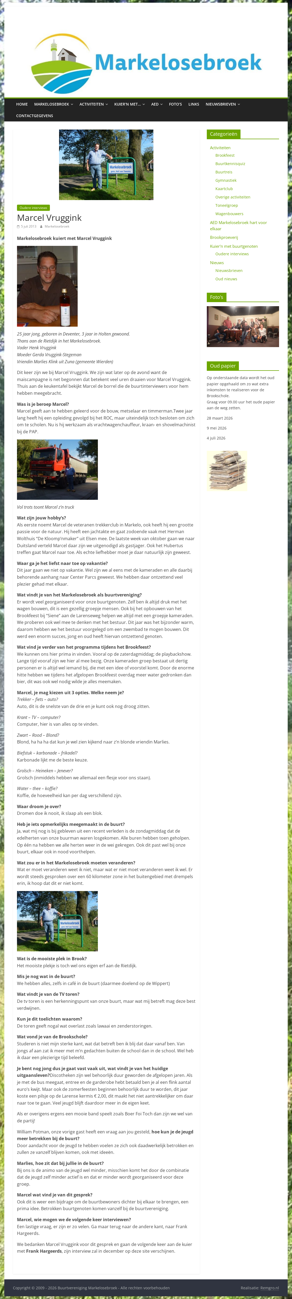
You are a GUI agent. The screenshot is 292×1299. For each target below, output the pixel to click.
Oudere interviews (33, 207)
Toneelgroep (226, 205)
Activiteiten (92, 104)
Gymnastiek (225, 180)
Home (22, 104)
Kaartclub (224, 188)
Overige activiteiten (232, 197)
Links (193, 104)
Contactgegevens (34, 115)
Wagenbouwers (229, 213)
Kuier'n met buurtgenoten (234, 246)
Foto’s (175, 104)
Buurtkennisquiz (230, 163)
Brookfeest (225, 155)
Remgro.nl (269, 1287)
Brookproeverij (224, 237)
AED (155, 104)
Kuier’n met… (127, 104)
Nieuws (217, 262)
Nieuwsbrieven (221, 104)
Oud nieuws (226, 278)
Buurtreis (223, 171)
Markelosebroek (51, 104)
